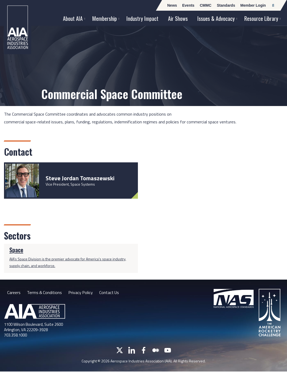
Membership (104, 18)
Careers (14, 292)
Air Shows (178, 18)
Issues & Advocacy (216, 18)
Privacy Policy (81, 292)
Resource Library (261, 18)
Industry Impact (142, 18)
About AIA (73, 18)
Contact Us (110, 292)
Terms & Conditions (44, 292)
